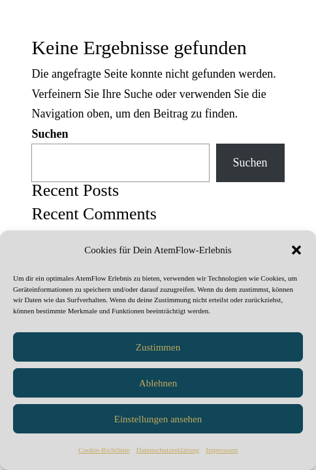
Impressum (222, 450)
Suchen (49, 133)
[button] (296, 250)
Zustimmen (158, 347)
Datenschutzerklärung (168, 450)
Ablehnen (158, 383)
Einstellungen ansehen (158, 419)
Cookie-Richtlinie (104, 450)
